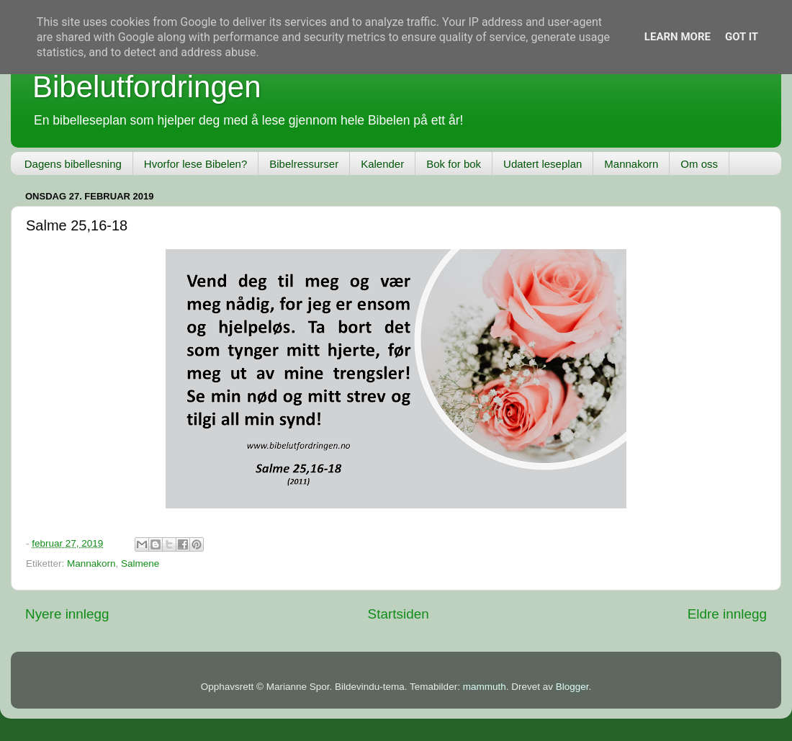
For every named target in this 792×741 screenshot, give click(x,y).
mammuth (484, 686)
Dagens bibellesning (73, 164)
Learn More (677, 36)
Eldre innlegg (727, 613)
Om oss (699, 164)
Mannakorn (631, 164)
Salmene (140, 563)
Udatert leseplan (542, 164)
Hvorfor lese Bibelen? (195, 164)
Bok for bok (453, 164)
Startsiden (398, 613)
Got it (741, 36)
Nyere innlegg (67, 613)
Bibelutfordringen (146, 87)
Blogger (572, 686)
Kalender (382, 164)
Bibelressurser (303, 164)
